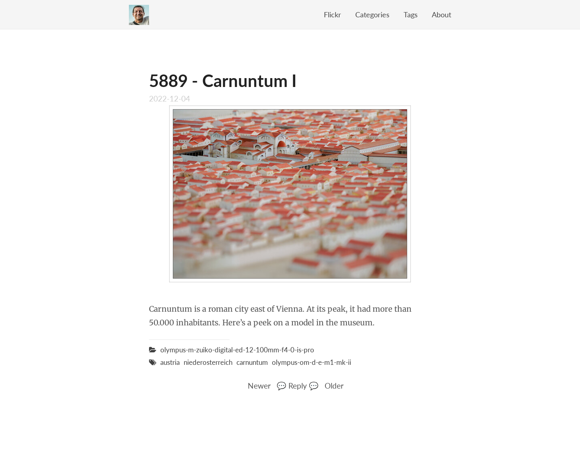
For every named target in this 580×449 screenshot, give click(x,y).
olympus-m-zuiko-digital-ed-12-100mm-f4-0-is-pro (237, 350)
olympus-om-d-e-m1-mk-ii (311, 362)
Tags (411, 14)
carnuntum (252, 362)
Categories (372, 14)
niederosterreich (208, 362)
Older (334, 385)
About (441, 14)
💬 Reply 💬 (298, 385)
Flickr (332, 14)
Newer (259, 385)
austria (170, 362)
